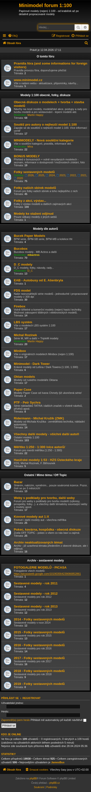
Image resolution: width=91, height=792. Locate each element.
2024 (50, 175)
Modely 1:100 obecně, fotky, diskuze (46, 95)
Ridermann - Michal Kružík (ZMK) (39, 418)
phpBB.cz (54, 783)
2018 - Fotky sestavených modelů (39, 671)
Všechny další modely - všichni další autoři (46, 434)
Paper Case (22, 389)
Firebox (19, 306)
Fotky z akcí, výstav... (30, 201)
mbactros (33, 254)
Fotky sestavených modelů (34, 172)
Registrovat (32, 698)
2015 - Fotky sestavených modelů (39, 632)
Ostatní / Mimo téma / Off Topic (45, 475)
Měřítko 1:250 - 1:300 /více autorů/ (39, 447)
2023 (60, 175)
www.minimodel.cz (28, 80)
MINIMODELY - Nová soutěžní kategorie (44, 140)
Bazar (18, 482)
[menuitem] (13, 36)
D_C (30, 270)
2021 (81, 175)
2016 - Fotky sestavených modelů (39, 645)
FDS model (22, 290)
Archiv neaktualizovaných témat (38, 542)
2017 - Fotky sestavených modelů (39, 658)
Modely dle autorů (45, 228)
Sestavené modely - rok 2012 (36, 593)
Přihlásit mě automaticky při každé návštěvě (58, 720)
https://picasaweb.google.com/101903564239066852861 (47, 573)
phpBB (33, 778)
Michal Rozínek (25, 335)
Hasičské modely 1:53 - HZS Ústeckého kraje (48, 460)
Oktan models (24, 376)
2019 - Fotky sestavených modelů (39, 684)
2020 (18, 178)
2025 (39, 175)
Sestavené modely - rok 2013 (36, 606)
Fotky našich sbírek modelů (35, 188)
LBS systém (23, 322)
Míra (30, 146)
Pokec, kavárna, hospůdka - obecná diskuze (47, 529)
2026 (29, 175)
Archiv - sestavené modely (45, 560)
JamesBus (58, 762)
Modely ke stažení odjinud (33, 213)
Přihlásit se (10, 698)
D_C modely (23, 264)
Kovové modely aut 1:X (31, 516)
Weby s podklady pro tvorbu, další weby (44, 498)
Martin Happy (35, 114)
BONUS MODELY (27, 156)
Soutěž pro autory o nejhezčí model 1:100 (45, 124)
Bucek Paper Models (29, 236)
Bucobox (20, 248)
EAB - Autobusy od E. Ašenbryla (38, 280)
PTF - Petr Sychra (27, 402)
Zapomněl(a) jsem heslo (15, 719)
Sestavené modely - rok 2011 (36, 583)
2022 (71, 175)
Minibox (20, 351)
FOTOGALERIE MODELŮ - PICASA (40, 567)
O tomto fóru (45, 56)
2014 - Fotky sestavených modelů (39, 619)
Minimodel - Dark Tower (32, 364)
